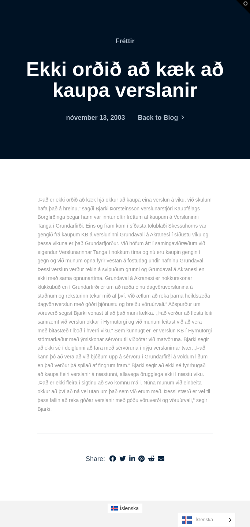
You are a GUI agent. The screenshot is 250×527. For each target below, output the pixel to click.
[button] (243, 7)
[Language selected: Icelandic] (206, 520)
